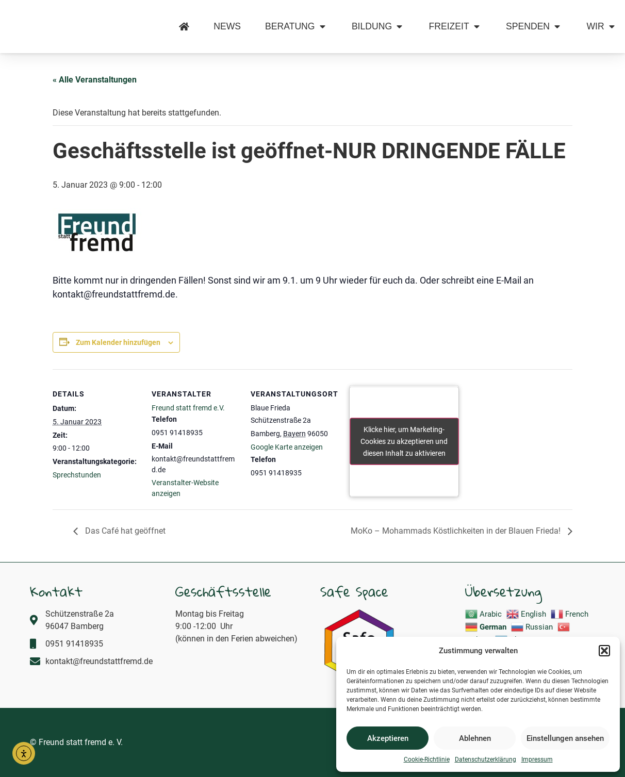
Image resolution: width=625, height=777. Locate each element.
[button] (604, 645)
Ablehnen (475, 738)
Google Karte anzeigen (287, 447)
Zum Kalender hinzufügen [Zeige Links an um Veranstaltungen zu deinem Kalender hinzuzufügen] (118, 342)
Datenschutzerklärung (485, 759)
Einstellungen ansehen (565, 738)
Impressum (537, 759)
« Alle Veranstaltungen (95, 80)
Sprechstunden (77, 475)
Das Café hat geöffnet (124, 531)
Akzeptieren (387, 738)
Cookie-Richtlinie (427, 759)
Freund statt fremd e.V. (188, 408)
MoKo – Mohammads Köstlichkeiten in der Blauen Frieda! (457, 531)
